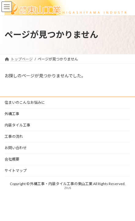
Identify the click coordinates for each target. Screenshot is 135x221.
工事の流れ (14, 136)
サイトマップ (16, 170)
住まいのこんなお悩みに (25, 102)
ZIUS (67, 188)
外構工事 (12, 113)
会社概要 (12, 159)
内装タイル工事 (17, 125)
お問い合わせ (16, 147)
